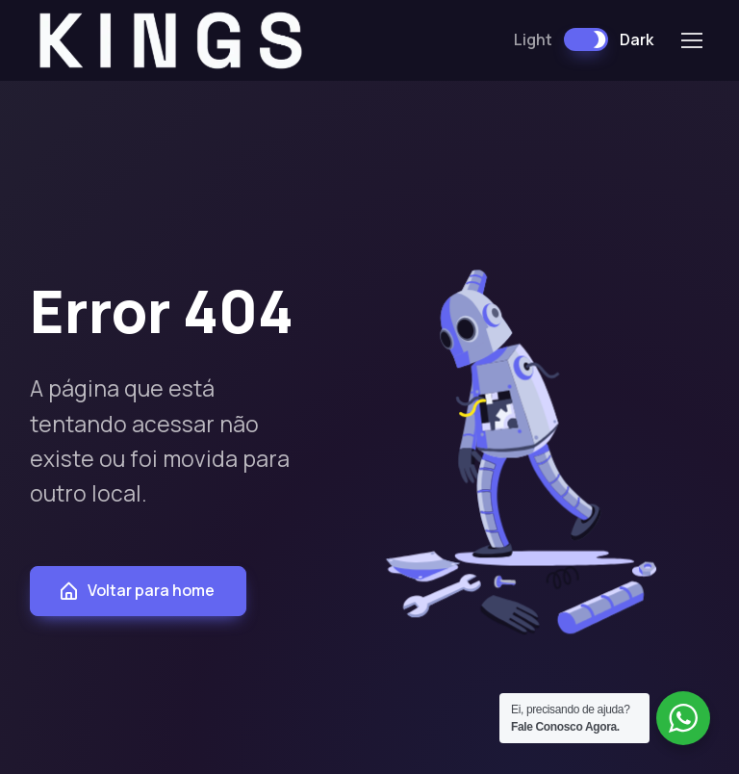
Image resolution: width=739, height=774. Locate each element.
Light (533, 39)
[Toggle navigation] (690, 40)
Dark (636, 39)
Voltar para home (136, 591)
